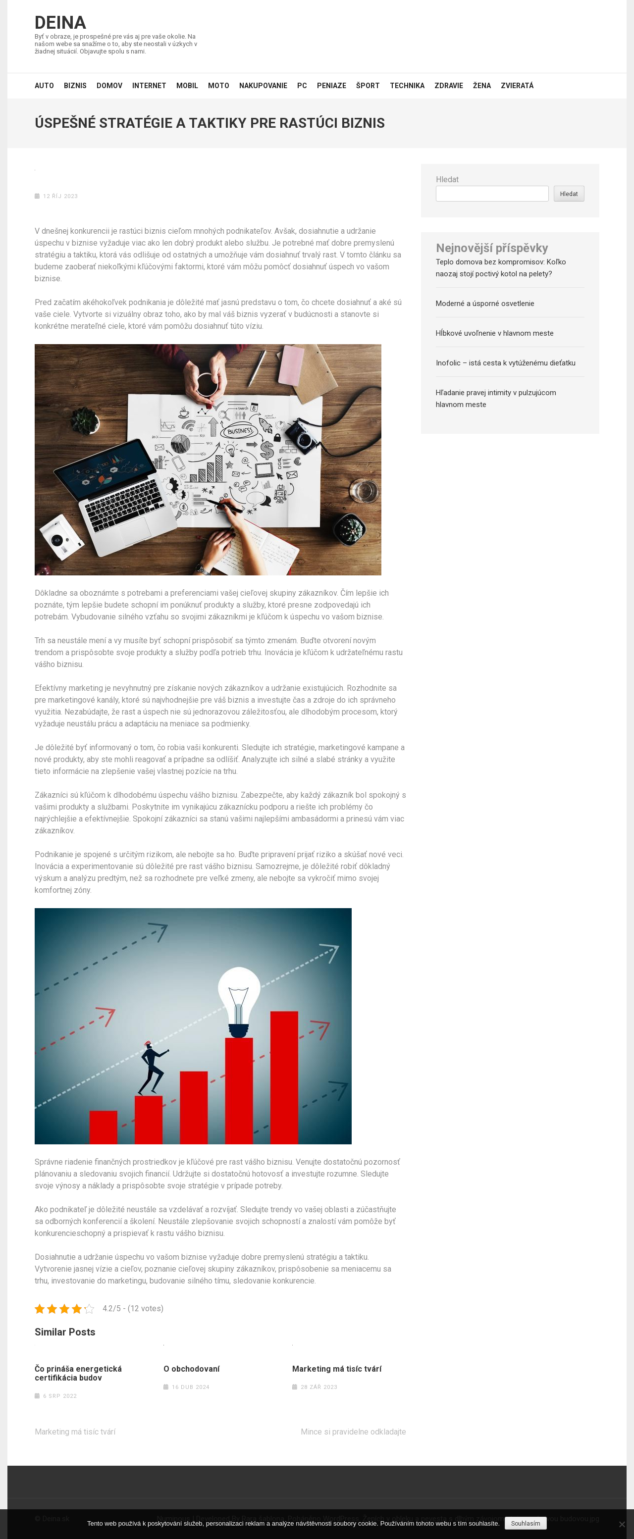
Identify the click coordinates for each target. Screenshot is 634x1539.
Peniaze (331, 86)
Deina (60, 22)
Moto (218, 86)
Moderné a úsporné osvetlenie (485, 303)
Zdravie (448, 86)
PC (302, 86)
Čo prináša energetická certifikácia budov (78, 1374)
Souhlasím (525, 1523)
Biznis (75, 86)
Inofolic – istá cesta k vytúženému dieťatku (506, 363)
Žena (482, 86)
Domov (109, 86)
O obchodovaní (191, 1369)
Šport (368, 86)
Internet (149, 86)
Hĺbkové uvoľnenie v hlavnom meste (495, 333)
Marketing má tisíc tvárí (336, 1369)
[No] (622, 1524)
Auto (44, 86)
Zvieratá (517, 86)
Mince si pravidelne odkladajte (353, 1431)
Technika (407, 86)
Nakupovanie (263, 86)
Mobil (187, 86)
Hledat (447, 179)
